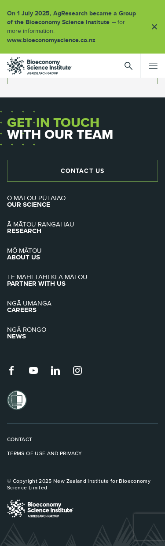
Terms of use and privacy (44, 453)
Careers (82, 306)
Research (82, 227)
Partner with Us (82, 280)
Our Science (82, 201)
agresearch (39, 66)
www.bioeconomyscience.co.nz (54, 40)
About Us (82, 254)
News (82, 333)
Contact (20, 439)
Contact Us (82, 170)
